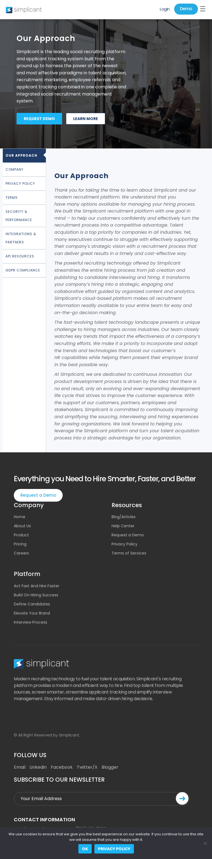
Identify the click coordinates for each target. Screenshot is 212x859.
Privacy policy (114, 849)
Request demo (39, 118)
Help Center (123, 526)
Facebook (62, 767)
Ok (85, 849)
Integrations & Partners (21, 238)
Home (19, 517)
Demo (186, 9)
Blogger (110, 767)
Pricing (20, 544)
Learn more (85, 118)
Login (165, 9)
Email (19, 767)
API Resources (20, 256)
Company (14, 169)
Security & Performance (19, 215)
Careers (21, 553)
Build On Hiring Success (36, 595)
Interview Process (30, 622)
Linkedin (38, 767)
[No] (205, 843)
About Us (22, 526)
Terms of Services (129, 553)
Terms (12, 197)
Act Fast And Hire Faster (36, 586)
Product (21, 535)
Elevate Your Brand (32, 613)
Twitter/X (87, 767)
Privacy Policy (20, 183)
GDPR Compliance (23, 270)
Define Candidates (32, 604)
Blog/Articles (124, 517)
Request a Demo (38, 495)
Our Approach (21, 155)
